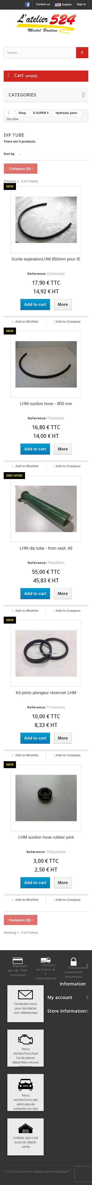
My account (59, 997)
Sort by (9, 154)
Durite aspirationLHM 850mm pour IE (46, 259)
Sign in (81, 4)
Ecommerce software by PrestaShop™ (42, 1171)
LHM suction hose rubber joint (46, 837)
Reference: (36, 274)
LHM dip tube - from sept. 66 (46, 548)
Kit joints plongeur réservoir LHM (46, 692)
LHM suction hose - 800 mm (46, 403)
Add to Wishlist (26, 321)
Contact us (43, 4)
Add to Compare (68, 321)
